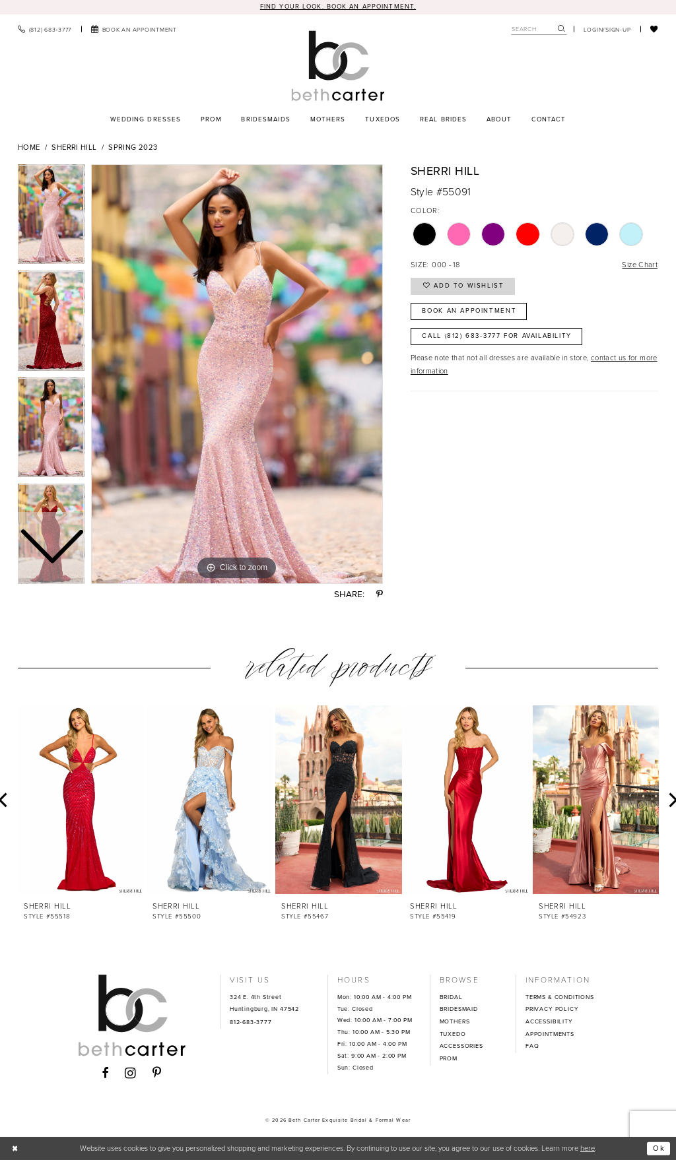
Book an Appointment (469, 310)
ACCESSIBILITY (549, 1021)
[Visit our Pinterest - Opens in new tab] (157, 1073)
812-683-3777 (251, 1022)
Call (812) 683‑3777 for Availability (497, 335)
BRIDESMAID (459, 1009)
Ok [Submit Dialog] (659, 1148)
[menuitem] (44, 29)
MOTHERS (455, 1021)
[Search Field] (539, 29)
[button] (607, 29)
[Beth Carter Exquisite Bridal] (337, 65)
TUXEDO (453, 1034)
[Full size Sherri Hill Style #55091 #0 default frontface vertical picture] (237, 374)
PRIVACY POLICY (551, 1009)
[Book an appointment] (134, 29)
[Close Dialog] (15, 1148)
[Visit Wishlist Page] (654, 29)
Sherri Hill (73, 147)
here (587, 1148)
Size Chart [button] (640, 264)
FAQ (532, 1045)
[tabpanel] (237, 374)
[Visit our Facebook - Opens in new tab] (105, 1073)
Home (29, 147)
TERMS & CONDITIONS (559, 997)
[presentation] (81, 799)
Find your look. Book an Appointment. (338, 6)
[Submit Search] (562, 29)
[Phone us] (44, 29)
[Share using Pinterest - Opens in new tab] (379, 594)
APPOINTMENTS (549, 1034)
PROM (448, 1058)
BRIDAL (451, 997)
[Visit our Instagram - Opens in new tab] (131, 1073)
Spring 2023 (132, 147)
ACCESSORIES (461, 1045)
